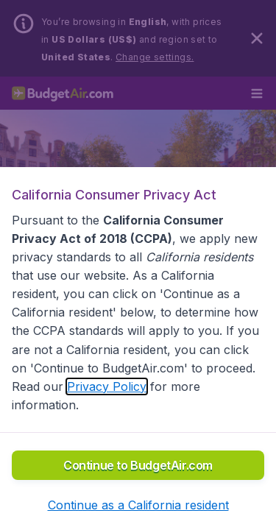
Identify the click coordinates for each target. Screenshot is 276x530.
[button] (138, 505)
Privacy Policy (106, 386)
